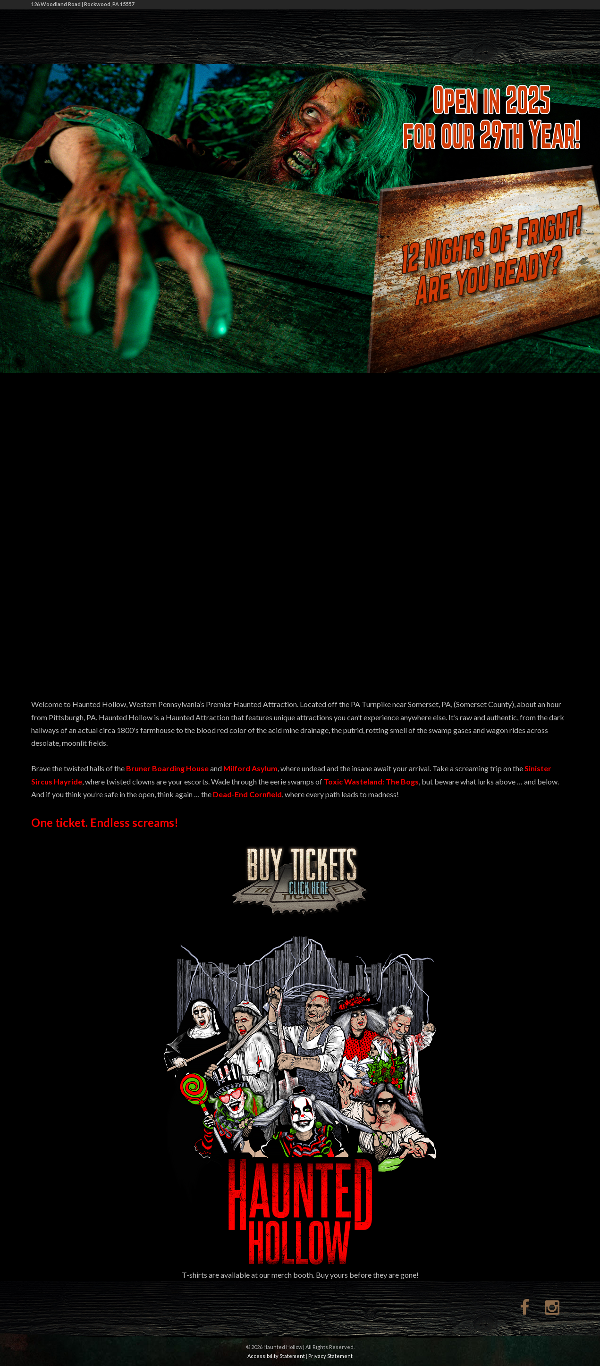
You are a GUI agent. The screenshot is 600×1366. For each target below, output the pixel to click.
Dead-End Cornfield (247, 794)
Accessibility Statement (276, 1356)
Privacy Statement (330, 1356)
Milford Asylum (250, 768)
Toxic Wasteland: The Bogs (371, 781)
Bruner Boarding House (167, 768)
